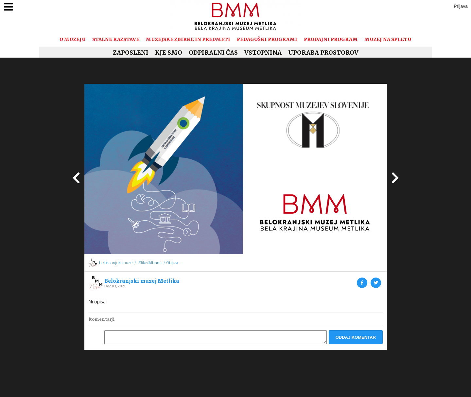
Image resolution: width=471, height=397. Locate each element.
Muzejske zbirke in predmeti (188, 39)
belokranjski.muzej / (117, 262)
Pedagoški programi (267, 39)
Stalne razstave (115, 39)
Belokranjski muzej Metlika (141, 280)
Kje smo (168, 52)
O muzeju (73, 39)
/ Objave (171, 262)
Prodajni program (331, 39)
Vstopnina (263, 52)
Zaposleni (130, 52)
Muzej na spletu (387, 39)
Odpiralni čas (213, 52)
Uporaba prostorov (323, 52)
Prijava (461, 6)
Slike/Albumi (150, 262)
